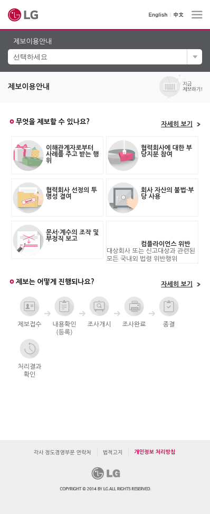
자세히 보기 (177, 124)
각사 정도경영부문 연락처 (62, 452)
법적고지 (113, 452)
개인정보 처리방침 (154, 452)
